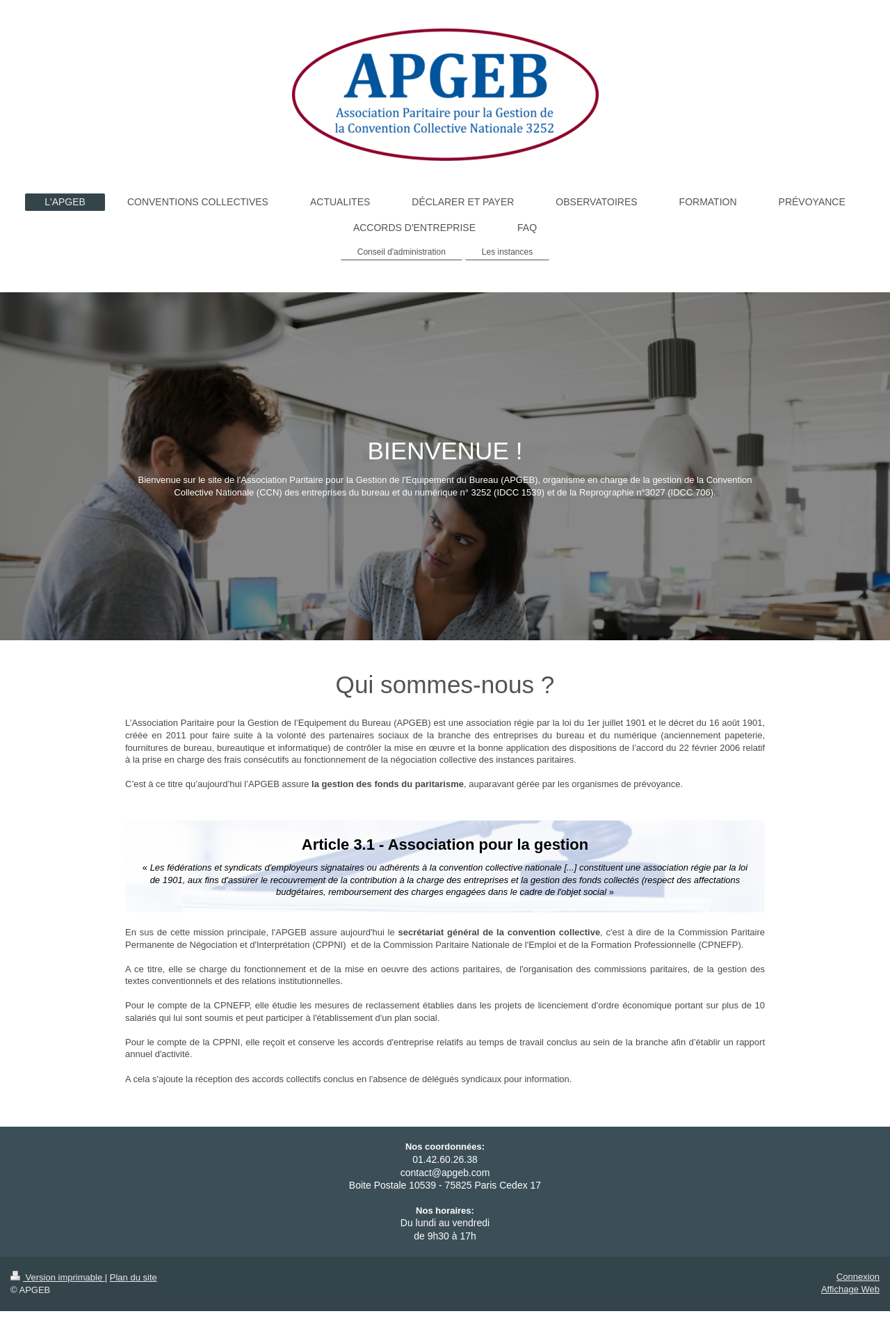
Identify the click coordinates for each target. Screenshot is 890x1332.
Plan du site (133, 1277)
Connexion (858, 1276)
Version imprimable (57, 1277)
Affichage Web (850, 1289)
